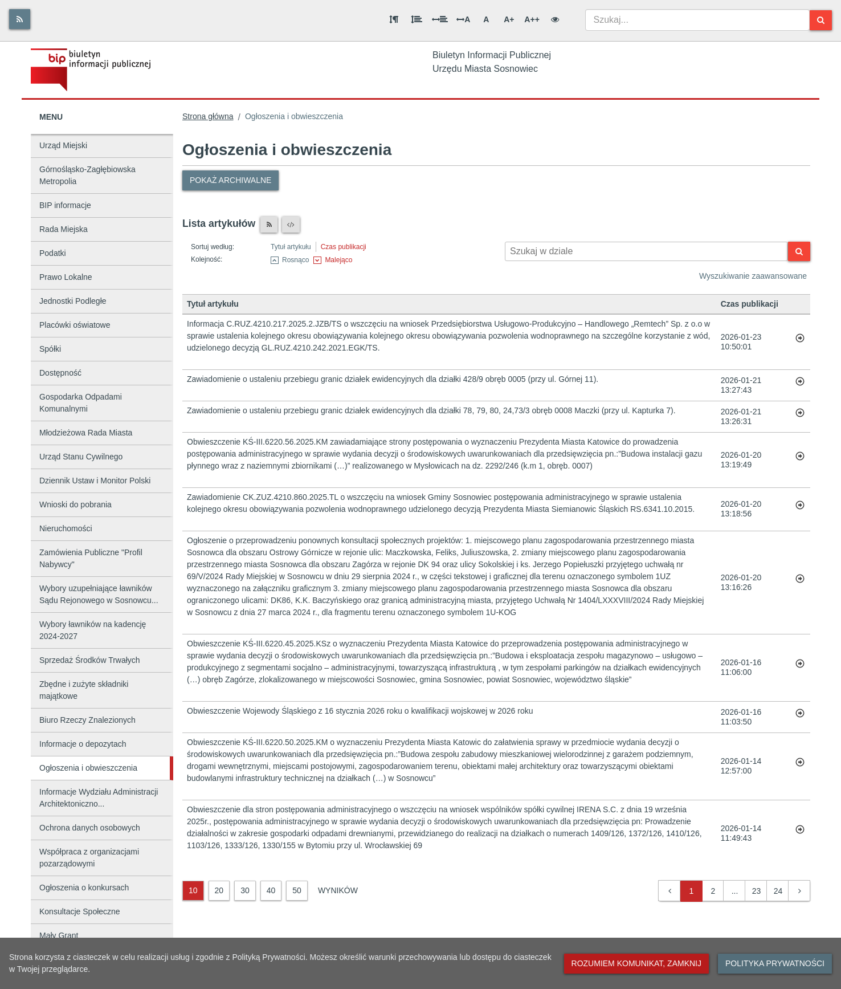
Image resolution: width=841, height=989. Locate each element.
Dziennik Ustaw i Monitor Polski (94, 480)
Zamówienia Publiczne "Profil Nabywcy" (90, 558)
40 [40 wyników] (271, 890)
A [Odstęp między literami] (463, 19)
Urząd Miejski (63, 145)
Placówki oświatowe (75, 324)
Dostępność (60, 372)
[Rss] (19, 19)
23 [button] (756, 891)
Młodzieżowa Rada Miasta (85, 432)
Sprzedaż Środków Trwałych (89, 660)
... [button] (735, 891)
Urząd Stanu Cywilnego (81, 456)
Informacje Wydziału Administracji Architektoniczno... (98, 797)
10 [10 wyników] (193, 890)
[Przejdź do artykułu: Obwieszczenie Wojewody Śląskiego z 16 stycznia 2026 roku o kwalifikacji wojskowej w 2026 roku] (800, 717)
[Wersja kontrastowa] (555, 19)
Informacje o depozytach (82, 743)
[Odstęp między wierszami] (416, 19)
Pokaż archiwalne (230, 180)
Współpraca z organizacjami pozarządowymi (89, 857)
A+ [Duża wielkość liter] (509, 19)
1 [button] (691, 891)
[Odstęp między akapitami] (393, 19)
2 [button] (713, 891)
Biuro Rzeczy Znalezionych (87, 720)
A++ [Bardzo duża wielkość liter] (531, 19)
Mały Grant (58, 935)
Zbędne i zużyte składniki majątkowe (83, 690)
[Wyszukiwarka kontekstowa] (646, 251)
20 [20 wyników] (219, 890)
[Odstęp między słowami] (440, 19)
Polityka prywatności (774, 963)
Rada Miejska (63, 229)
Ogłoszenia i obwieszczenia (88, 767)
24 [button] (778, 891)
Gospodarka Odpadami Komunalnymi (80, 402)
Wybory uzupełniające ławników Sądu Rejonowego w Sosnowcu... (98, 594)
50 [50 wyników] (296, 890)
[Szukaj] (821, 20)
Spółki (50, 348)
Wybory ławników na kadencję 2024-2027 (92, 630)
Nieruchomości (65, 528)
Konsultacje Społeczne (79, 911)
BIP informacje (65, 205)
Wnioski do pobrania (75, 504)
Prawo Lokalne (65, 277)
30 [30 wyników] (245, 890)
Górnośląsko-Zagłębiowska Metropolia (87, 175)
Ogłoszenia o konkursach (84, 887)
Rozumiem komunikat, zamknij (636, 963)
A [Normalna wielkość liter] (486, 19)
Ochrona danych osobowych (89, 827)
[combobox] (697, 20)
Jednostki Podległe (73, 301)
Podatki (52, 253)
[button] (670, 891)
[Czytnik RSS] (268, 225)
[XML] (291, 225)
